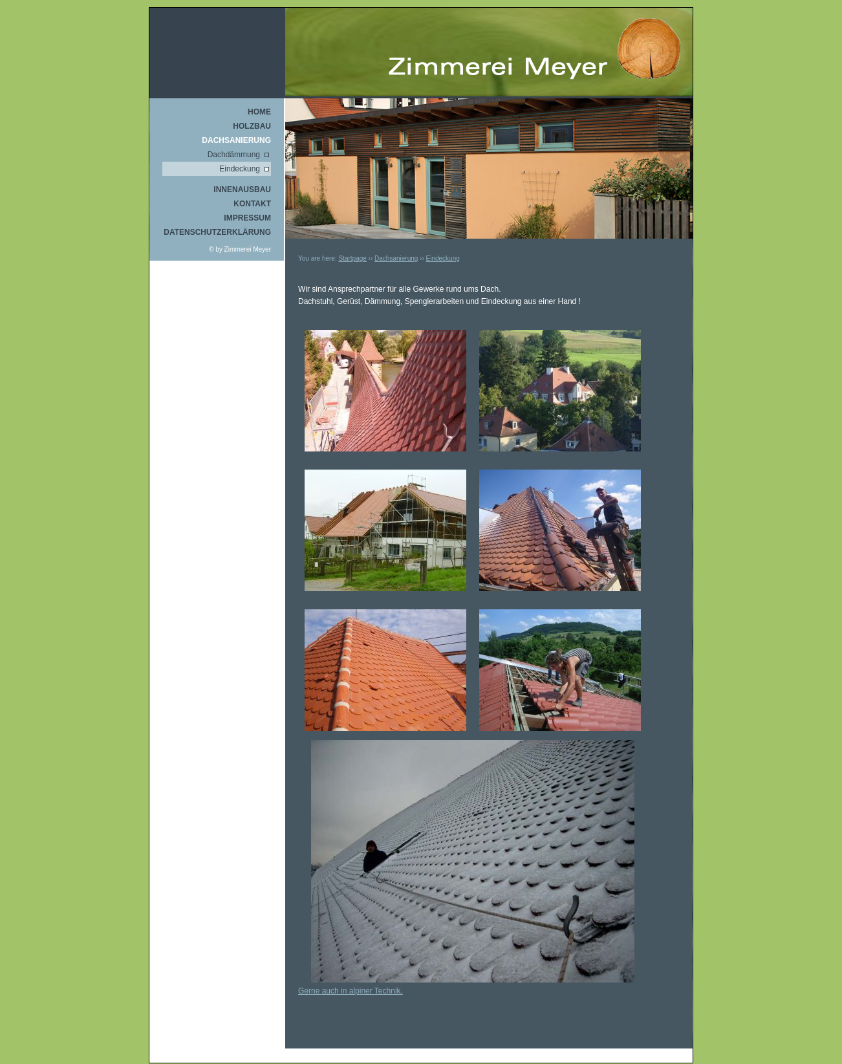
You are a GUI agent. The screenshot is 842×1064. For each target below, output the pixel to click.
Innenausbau (242, 189)
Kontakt (252, 203)
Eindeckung (239, 168)
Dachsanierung (236, 140)
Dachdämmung (234, 154)
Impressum (247, 218)
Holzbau (252, 126)
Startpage (352, 258)
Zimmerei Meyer (247, 249)
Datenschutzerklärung (217, 232)
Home (259, 111)
